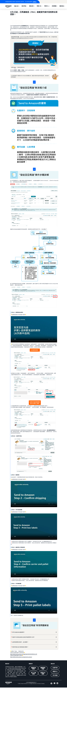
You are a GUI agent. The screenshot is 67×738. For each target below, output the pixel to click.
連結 (15, 67)
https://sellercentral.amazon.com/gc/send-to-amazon (21, 656)
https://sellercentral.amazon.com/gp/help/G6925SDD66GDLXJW (23, 654)
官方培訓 (55, 675)
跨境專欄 (54, 6)
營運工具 (39, 6)
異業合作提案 (42, 673)
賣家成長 (31, 6)
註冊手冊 (55, 667)
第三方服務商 (33, 673)
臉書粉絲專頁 (33, 668)
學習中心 (46, 6)
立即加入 (35, 1)
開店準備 (24, 6)
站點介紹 (16, 6)
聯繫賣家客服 (42, 668)
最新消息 (61, 6)
